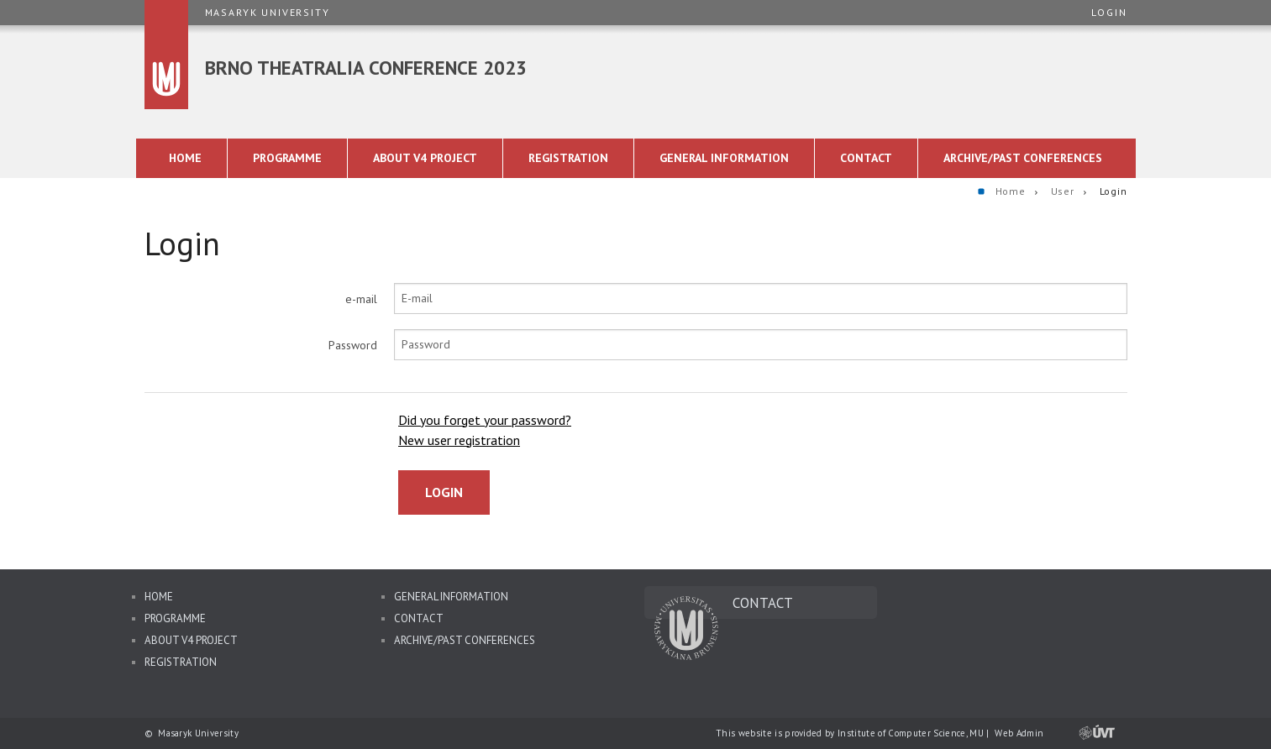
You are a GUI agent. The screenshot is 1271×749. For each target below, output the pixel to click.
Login (1109, 12)
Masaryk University (267, 12)
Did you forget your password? (484, 419)
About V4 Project (191, 640)
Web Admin (1019, 733)
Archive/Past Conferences (464, 640)
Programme (175, 618)
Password (352, 345)
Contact (419, 618)
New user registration (459, 440)
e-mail (361, 298)
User (1062, 191)
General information (451, 596)
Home (1010, 191)
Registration (180, 662)
